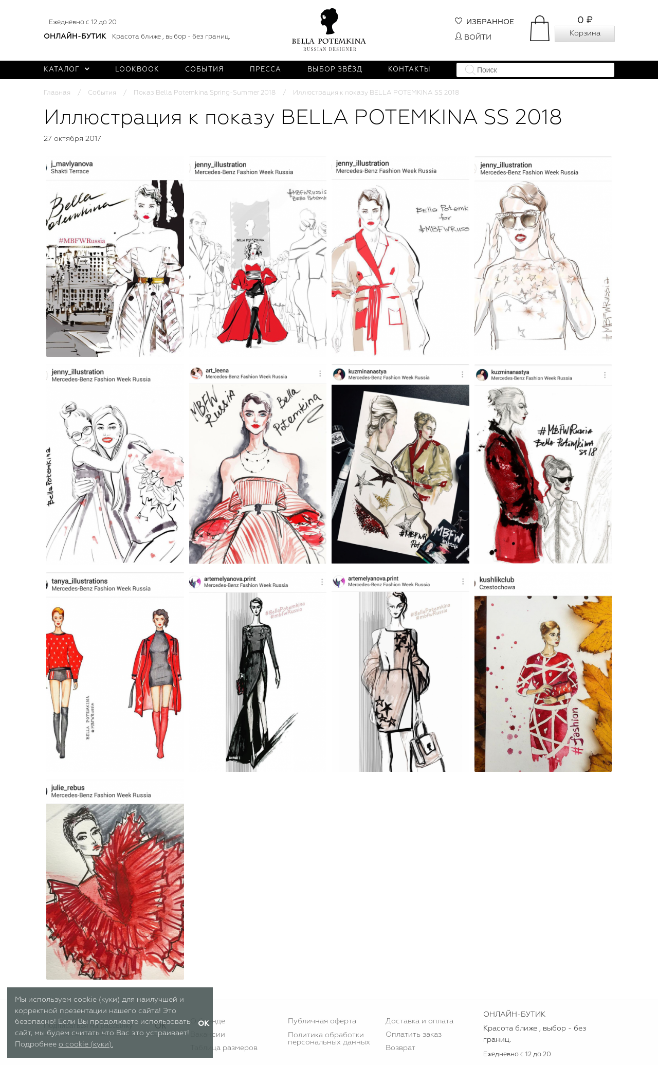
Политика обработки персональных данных (329, 1039)
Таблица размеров (224, 1048)
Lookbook (137, 69)
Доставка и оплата (419, 1021)
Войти (473, 37)
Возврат (400, 1048)
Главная (57, 92)
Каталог (66, 69)
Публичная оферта (322, 1021)
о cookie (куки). (86, 1044)
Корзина (585, 33)
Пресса (265, 69)
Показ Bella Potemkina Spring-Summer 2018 (205, 92)
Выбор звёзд (334, 69)
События (204, 69)
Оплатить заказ (414, 1034)
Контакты (409, 69)
